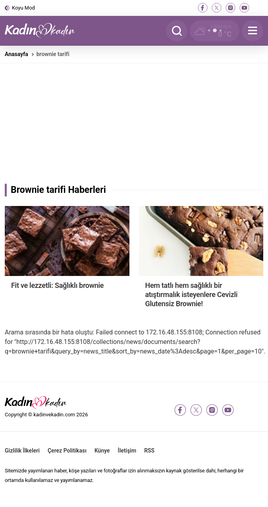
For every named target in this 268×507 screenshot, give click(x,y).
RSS (149, 450)
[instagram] (230, 8)
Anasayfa (16, 54)
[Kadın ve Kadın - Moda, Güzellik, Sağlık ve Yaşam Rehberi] (44, 31)
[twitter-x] (217, 8)
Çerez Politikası (67, 450)
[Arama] (176, 30)
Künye (102, 450)
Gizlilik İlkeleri (22, 450)
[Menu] (252, 30)
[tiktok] (258, 8)
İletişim (127, 450)
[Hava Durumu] (214, 30)
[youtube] (244, 8)
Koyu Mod (23, 8)
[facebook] (203, 8)
